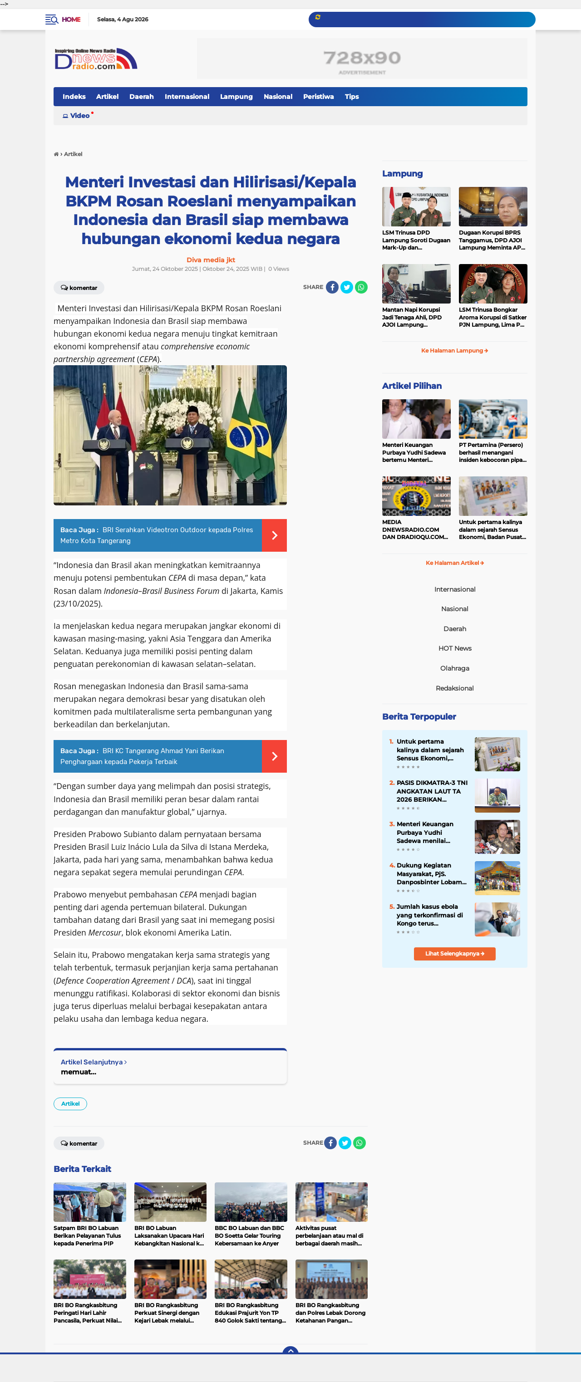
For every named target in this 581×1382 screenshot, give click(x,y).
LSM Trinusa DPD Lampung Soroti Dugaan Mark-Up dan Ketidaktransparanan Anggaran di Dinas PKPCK (416, 240)
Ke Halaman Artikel (455, 562)
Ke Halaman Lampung (454, 350)
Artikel (107, 97)
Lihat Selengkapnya (455, 953)
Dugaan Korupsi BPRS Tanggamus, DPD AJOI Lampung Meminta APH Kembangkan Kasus (492, 240)
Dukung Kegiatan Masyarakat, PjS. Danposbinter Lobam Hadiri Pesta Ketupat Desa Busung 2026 (429, 874)
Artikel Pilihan (412, 386)
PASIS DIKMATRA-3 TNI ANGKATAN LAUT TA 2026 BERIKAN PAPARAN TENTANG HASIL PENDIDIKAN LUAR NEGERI (432, 791)
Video (79, 116)
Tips (352, 97)
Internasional (187, 97)
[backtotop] (290, 1354)
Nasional (278, 97)
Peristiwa (318, 97)
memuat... (78, 1072)
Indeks (74, 97)
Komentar (79, 287)
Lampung (236, 97)
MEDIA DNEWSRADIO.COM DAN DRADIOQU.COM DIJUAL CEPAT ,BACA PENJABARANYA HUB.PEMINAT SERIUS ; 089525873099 (415, 530)
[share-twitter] (346, 287)
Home (71, 19)
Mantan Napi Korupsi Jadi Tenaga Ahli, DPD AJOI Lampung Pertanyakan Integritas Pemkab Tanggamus (413, 317)
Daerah (141, 97)
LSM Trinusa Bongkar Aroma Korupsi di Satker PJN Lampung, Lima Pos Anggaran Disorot (493, 317)
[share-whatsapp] (361, 287)
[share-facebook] (332, 287)
